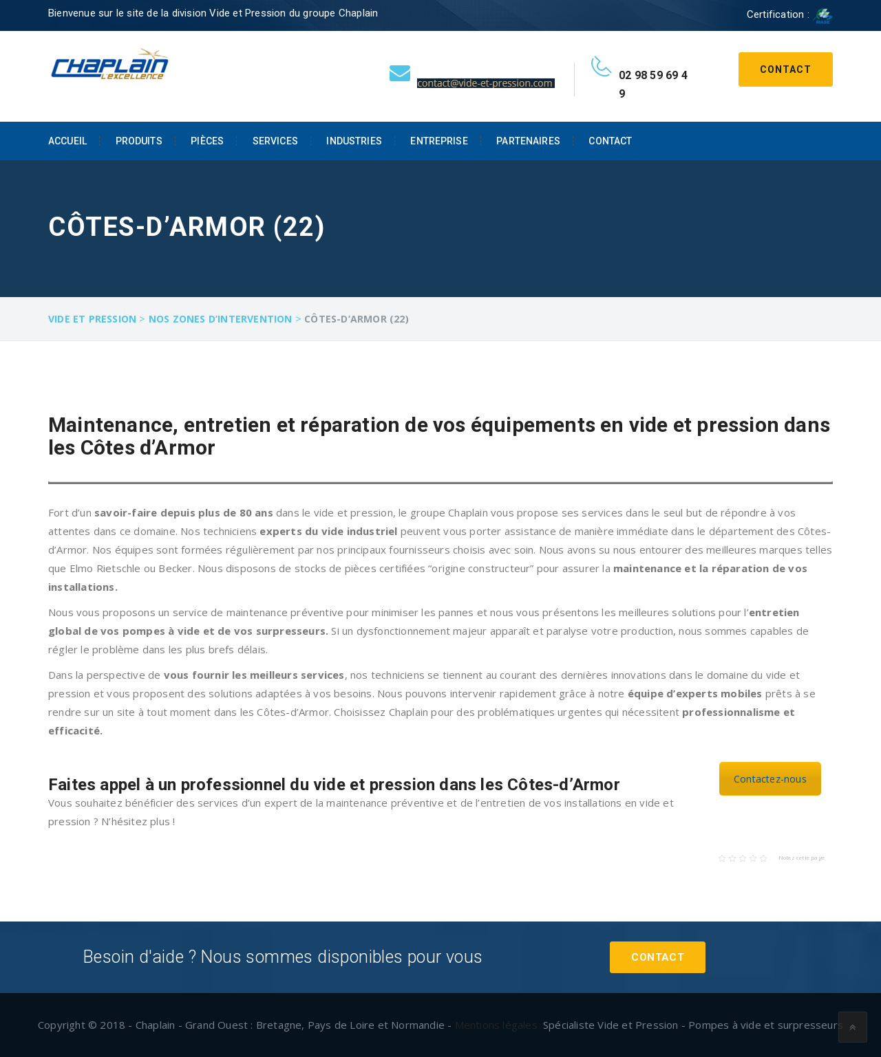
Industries (353, 141)
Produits (139, 141)
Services (275, 141)
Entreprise (438, 141)
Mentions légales (496, 1025)
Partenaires (528, 141)
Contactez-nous (770, 778)
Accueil (67, 141)
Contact (785, 69)
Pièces (207, 141)
